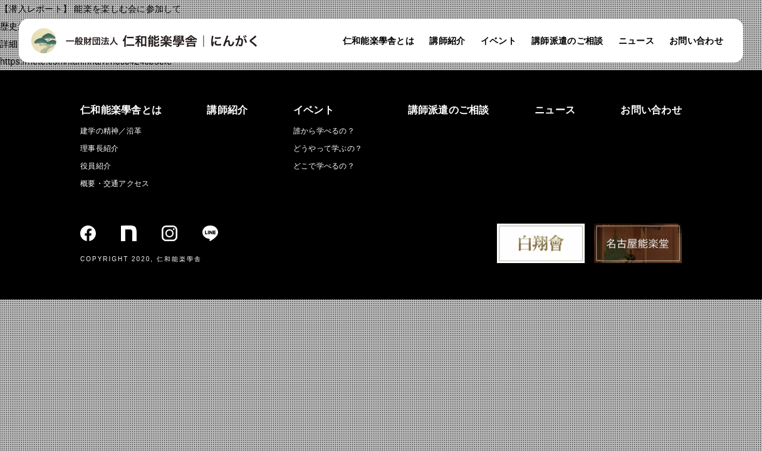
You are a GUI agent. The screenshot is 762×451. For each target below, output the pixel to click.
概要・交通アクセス (115, 183)
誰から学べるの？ (324, 131)
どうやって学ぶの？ (328, 148)
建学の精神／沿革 (111, 131)
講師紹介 (447, 41)
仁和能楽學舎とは (378, 41)
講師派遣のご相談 (567, 41)
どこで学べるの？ (324, 166)
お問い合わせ (696, 41)
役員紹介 (95, 166)
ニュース (636, 41)
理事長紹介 (99, 148)
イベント (498, 41)
